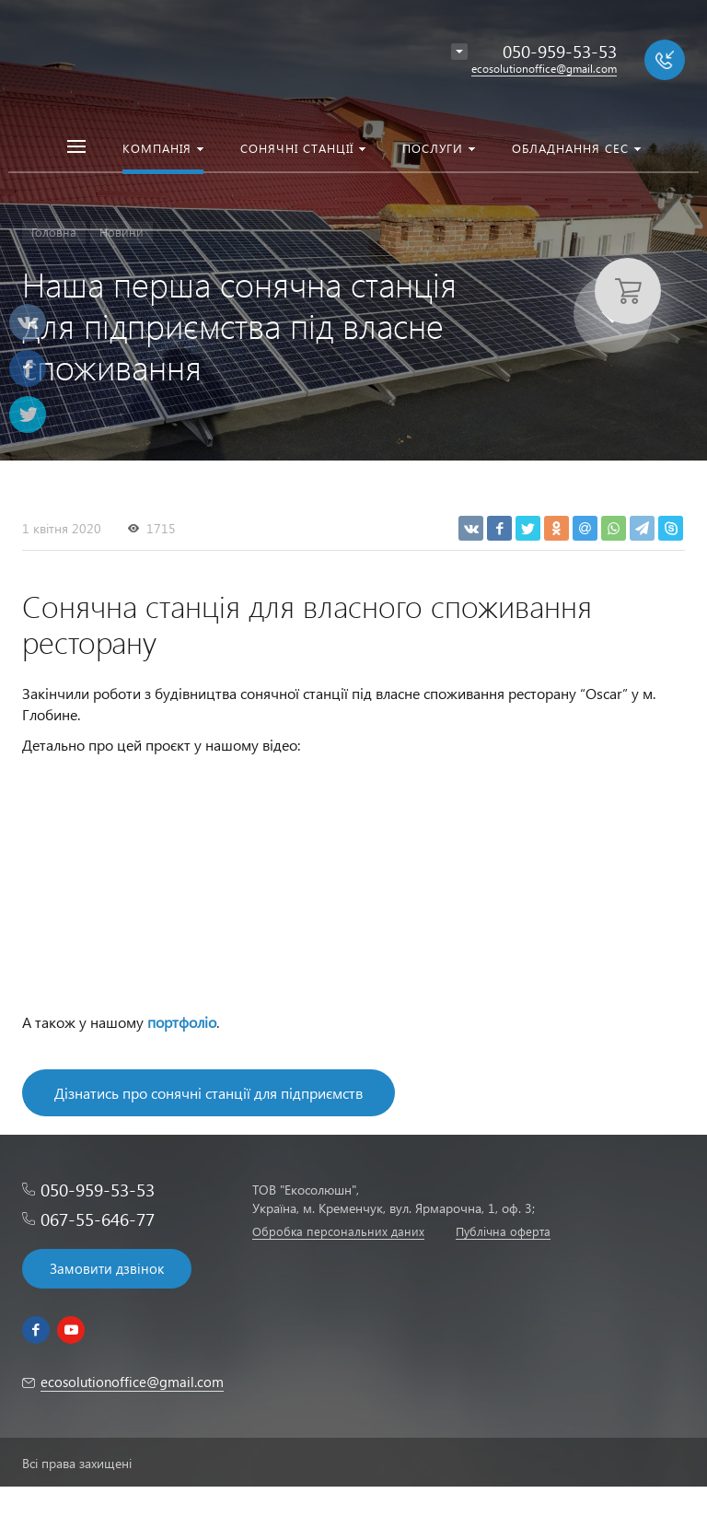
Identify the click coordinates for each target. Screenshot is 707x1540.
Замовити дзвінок (107, 1268)
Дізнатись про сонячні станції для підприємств (208, 1092)
